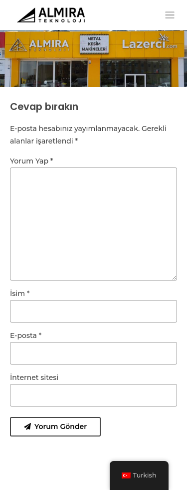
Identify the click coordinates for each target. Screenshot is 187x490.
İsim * (19, 293)
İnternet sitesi (34, 377)
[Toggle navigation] (170, 15)
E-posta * (25, 335)
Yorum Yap (31, 161)
